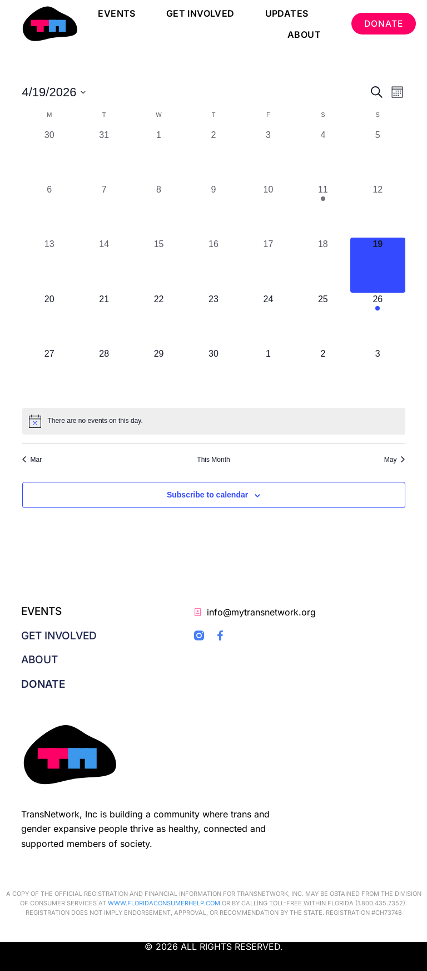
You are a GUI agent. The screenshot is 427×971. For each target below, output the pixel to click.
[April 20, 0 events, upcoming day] (49, 320)
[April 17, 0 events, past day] (268, 265)
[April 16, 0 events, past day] (213, 265)
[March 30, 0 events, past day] (49, 156)
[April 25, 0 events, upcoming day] (323, 320)
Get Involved (199, 13)
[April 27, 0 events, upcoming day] (49, 374)
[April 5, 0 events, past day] (377, 156)
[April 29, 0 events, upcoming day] (158, 374)
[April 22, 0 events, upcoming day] (158, 320)
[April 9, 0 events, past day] (213, 210)
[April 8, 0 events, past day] (158, 210)
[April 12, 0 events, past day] (377, 210)
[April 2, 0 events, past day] (213, 156)
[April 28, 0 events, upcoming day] (104, 374)
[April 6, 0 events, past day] (49, 210)
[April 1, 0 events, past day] (158, 156)
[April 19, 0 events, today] (377, 265)
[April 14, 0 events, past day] (104, 265)
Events (115, 13)
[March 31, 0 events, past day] (104, 156)
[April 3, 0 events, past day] (268, 156)
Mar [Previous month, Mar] (32, 460)
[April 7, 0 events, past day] (104, 210)
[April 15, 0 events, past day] (158, 265)
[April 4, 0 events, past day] (323, 156)
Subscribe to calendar (207, 494)
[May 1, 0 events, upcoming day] (268, 374)
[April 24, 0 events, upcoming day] (268, 320)
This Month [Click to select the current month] (213, 460)
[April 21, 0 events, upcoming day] (104, 320)
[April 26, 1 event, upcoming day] (377, 320)
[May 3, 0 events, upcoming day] (377, 374)
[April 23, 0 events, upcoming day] (213, 320)
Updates (285, 13)
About (302, 34)
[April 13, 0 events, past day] (49, 265)
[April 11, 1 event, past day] (323, 210)
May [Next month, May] (394, 460)
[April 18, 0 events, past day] (323, 265)
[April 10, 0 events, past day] (268, 210)
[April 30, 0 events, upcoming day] (213, 374)
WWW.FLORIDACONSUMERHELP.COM (164, 903)
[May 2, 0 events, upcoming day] (323, 374)
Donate (43, 684)
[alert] (213, 421)
